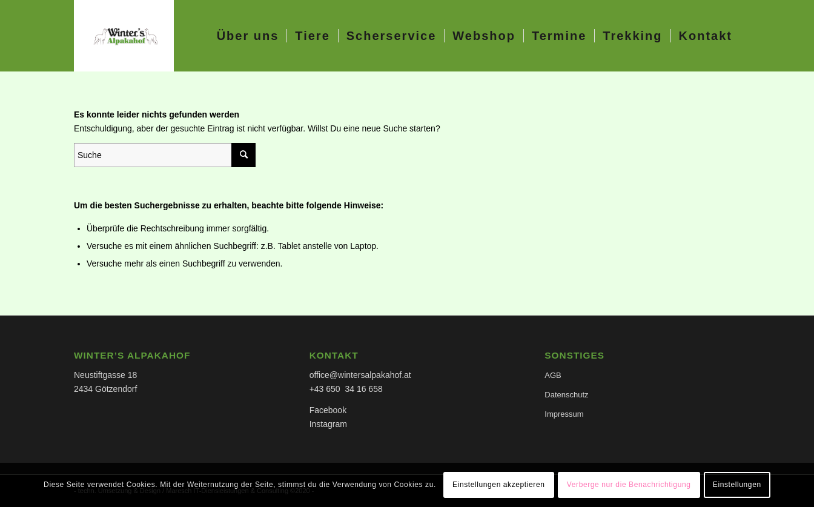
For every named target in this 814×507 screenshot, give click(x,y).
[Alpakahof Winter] (124, 35)
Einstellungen (737, 484)
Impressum (563, 414)
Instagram (328, 424)
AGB (552, 375)
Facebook (327, 410)
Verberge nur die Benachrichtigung (629, 484)
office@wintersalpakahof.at (360, 375)
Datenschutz (566, 394)
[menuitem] (248, 35)
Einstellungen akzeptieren (498, 484)
